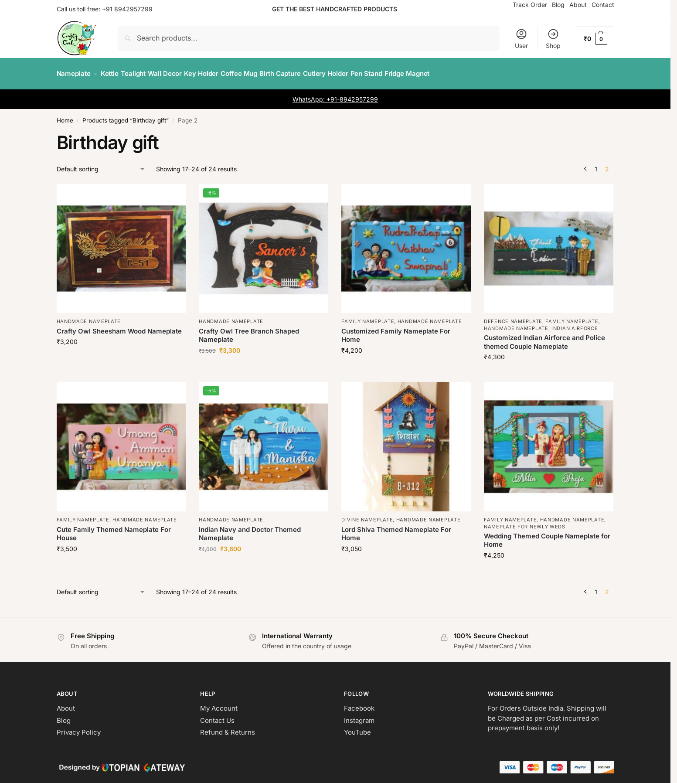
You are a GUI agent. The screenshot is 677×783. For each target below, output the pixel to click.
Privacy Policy (79, 727)
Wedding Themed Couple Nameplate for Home (547, 535)
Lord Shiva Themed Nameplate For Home (396, 528)
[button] (595, 38)
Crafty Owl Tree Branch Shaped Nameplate (249, 330)
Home (65, 115)
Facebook (359, 703)
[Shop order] (101, 163)
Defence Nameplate (513, 316)
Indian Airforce (574, 323)
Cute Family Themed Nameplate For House (114, 528)
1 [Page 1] (596, 163)
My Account (219, 703)
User (521, 38)
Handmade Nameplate (89, 316)
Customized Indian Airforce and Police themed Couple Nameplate (544, 337)
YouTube (357, 727)
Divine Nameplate (367, 515)
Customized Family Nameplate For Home (395, 330)
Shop (553, 38)
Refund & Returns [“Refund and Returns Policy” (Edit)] (227, 727)
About (66, 703)
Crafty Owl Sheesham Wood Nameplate (119, 326)
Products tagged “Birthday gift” (125, 115)
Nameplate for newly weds (524, 521)
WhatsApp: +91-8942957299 (335, 94)
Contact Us (217, 716)
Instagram (359, 716)
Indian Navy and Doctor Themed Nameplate (250, 528)
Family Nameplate (367, 316)
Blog (64, 716)
